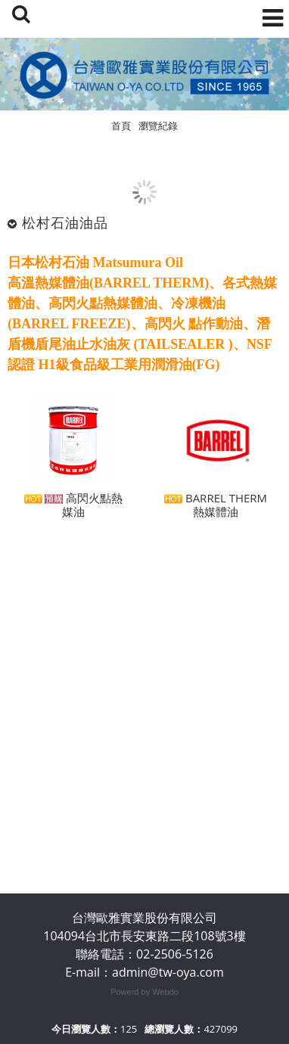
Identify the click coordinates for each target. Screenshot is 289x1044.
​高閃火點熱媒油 (73, 507)
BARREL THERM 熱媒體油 (215, 507)
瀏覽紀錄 (158, 125)
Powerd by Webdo (144, 991)
